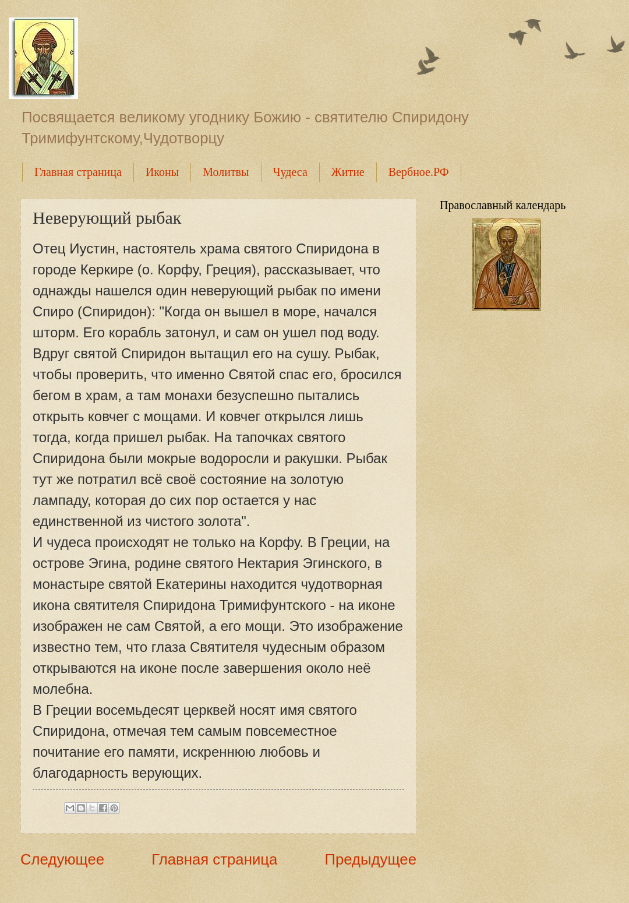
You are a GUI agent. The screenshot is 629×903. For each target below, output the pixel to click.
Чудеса (290, 171)
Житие (348, 171)
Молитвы (226, 171)
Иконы (162, 171)
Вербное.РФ (418, 171)
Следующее (62, 859)
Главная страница (78, 171)
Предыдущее (370, 859)
